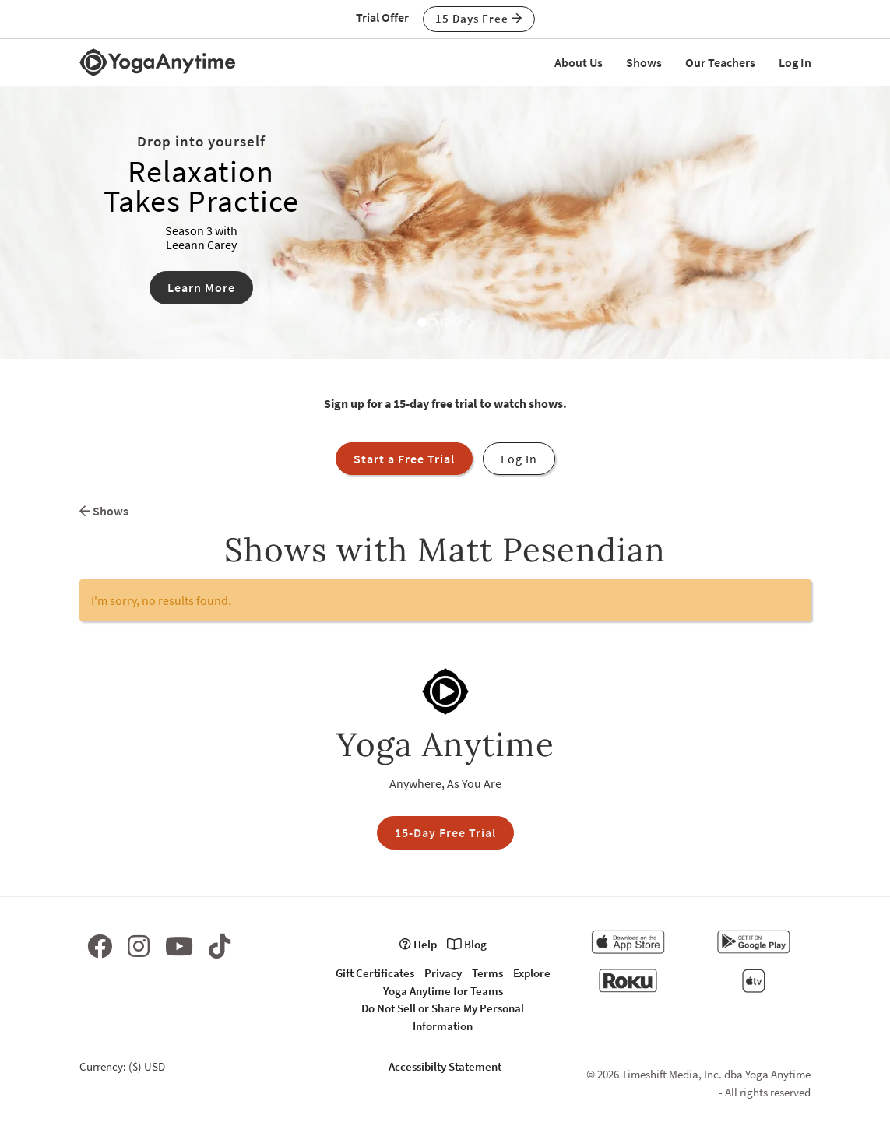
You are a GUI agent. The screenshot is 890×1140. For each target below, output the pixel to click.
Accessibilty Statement (445, 1066)
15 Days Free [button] (478, 18)
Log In (795, 62)
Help (418, 944)
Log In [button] (519, 458)
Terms (487, 973)
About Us (578, 62)
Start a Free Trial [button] (404, 458)
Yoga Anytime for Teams (443, 990)
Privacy (443, 973)
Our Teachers (720, 62)
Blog (467, 944)
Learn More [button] (201, 287)
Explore (532, 973)
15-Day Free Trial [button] (445, 832)
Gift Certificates (375, 973)
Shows (644, 62)
